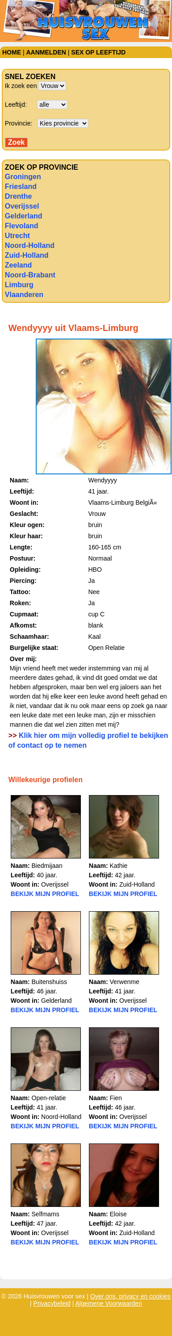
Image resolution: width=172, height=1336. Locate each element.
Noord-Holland (30, 245)
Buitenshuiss (49, 981)
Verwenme (124, 981)
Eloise (118, 1214)
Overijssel (22, 206)
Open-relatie (49, 1097)
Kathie (119, 865)
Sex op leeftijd (98, 52)
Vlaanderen (24, 294)
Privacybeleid (52, 1303)
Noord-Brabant (30, 275)
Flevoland (21, 226)
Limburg (19, 285)
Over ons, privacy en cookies (130, 1296)
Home (11, 52)
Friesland (21, 186)
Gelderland (23, 216)
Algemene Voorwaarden (109, 1303)
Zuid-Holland (27, 255)
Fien (116, 1097)
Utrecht (17, 235)
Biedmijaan (47, 865)
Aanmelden (46, 52)
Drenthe (18, 196)
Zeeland (18, 265)
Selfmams (45, 1214)
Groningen (23, 176)
